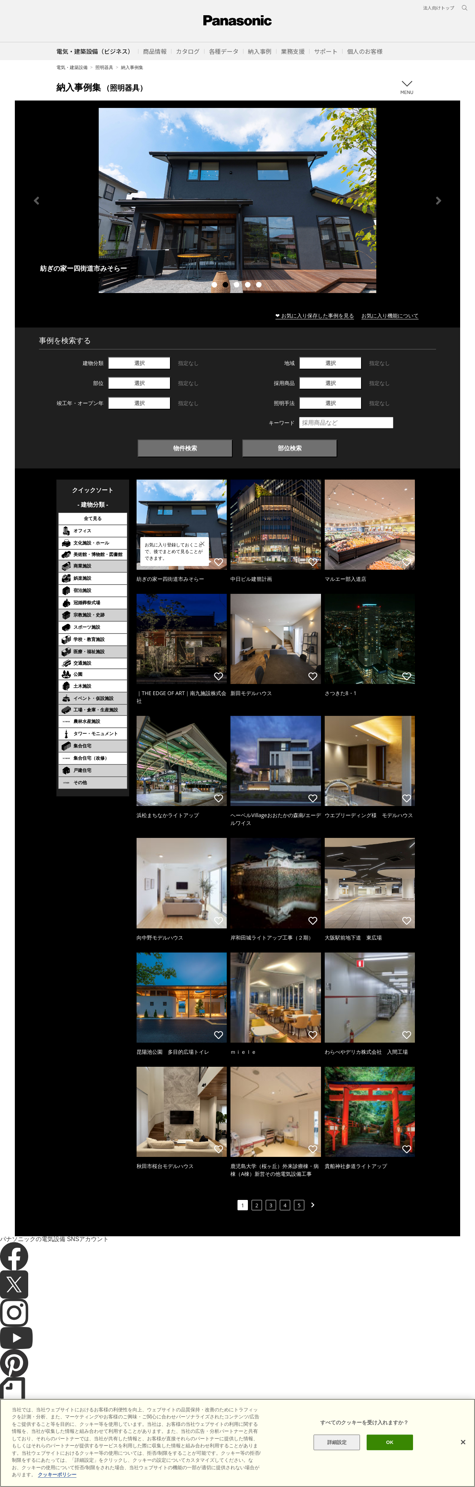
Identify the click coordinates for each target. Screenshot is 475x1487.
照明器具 (104, 67)
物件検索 (185, 448)
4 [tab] (248, 285)
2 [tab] (226, 285)
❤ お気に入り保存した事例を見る (314, 315)
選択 (139, 362)
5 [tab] (259, 285)
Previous (36, 200)
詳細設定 (337, 1442)
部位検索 (290, 448)
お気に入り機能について (390, 315)
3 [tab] (237, 285)
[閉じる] (463, 1442)
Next (438, 200)
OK (389, 1442)
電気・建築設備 (72, 67)
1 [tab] (215, 285)
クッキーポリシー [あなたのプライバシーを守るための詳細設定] (57, 1474)
